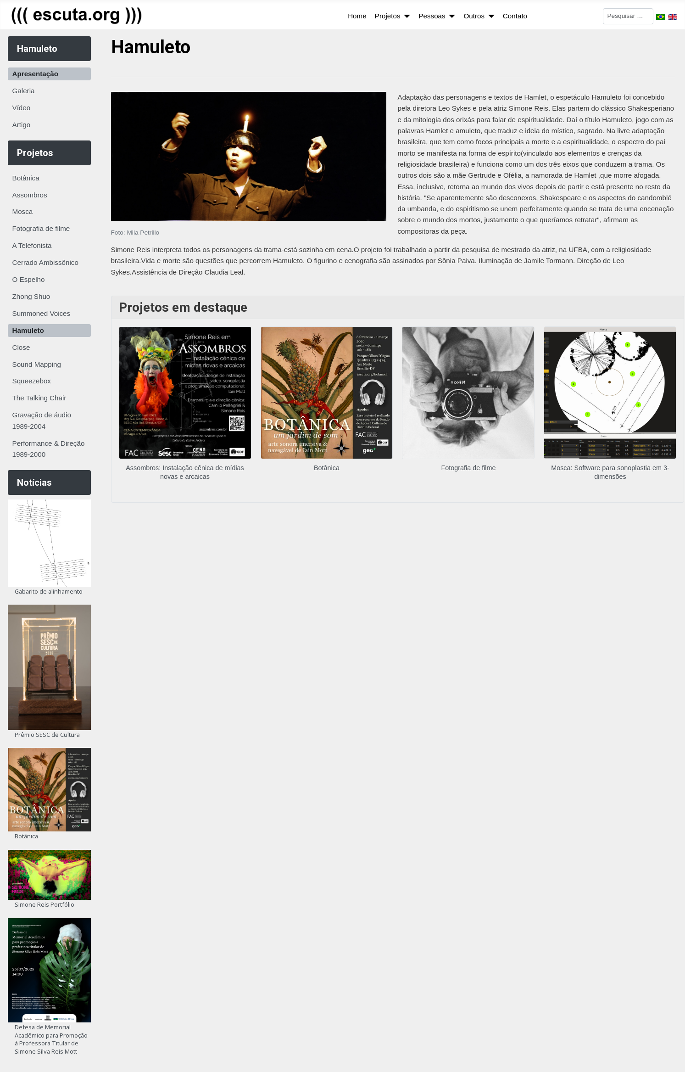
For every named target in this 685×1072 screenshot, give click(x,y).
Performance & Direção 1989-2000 (48, 448)
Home (357, 16)
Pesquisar (587, 15)
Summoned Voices (41, 313)
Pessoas (431, 16)
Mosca (22, 211)
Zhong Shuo (31, 296)
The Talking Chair (39, 398)
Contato (515, 16)
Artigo (21, 125)
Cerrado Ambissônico (45, 262)
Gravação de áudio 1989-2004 (41, 420)
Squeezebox (31, 381)
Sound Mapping (36, 364)
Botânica (25, 178)
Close (21, 347)
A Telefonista (32, 245)
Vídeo (21, 108)
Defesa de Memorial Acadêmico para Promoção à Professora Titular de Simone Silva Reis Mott (51, 1039)
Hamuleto (28, 330)
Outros (474, 16)
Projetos (388, 16)
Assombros (29, 195)
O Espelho (28, 279)
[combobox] (628, 16)
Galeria (23, 91)
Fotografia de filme (41, 228)
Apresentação (35, 74)
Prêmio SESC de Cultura (47, 734)
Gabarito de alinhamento (49, 591)
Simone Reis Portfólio (44, 904)
